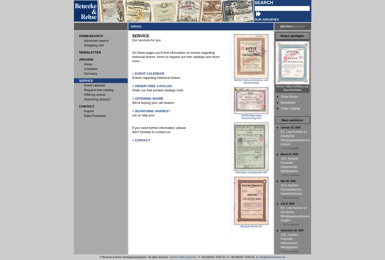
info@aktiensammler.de (272, 257)
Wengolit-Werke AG (251, 225)
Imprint (174, 257)
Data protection (187, 257)
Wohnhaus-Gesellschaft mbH (251, 171)
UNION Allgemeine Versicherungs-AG (251, 116)
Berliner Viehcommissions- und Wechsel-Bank (251, 80)
